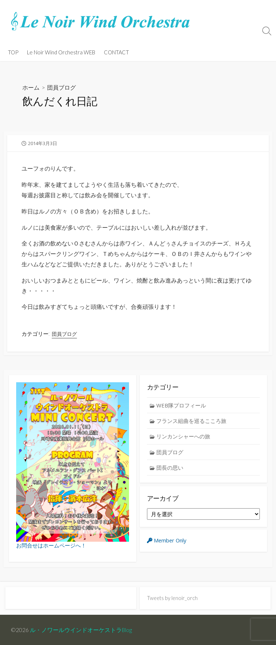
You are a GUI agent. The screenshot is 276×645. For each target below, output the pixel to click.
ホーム (31, 87)
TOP (13, 52)
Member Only (167, 542)
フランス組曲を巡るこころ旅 (192, 420)
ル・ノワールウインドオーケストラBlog (81, 629)
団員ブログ (61, 87)
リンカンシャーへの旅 (184, 436)
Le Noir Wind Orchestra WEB (61, 52)
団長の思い (170, 468)
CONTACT (116, 52)
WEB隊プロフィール (181, 405)
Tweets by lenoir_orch (173, 598)
